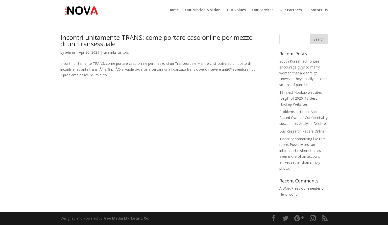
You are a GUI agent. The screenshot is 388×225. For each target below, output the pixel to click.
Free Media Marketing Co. (126, 218)
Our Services (262, 10)
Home (174, 10)
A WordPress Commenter (299, 188)
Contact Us (318, 10)
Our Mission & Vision (202, 10)
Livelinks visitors (116, 52)
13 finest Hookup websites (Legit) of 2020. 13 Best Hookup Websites (300, 98)
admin (70, 52)
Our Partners (291, 10)
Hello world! (288, 194)
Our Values (236, 10)
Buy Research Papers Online (302, 131)
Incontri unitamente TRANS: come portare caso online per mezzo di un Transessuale (156, 40)
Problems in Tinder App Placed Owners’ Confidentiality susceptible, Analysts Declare (303, 117)
